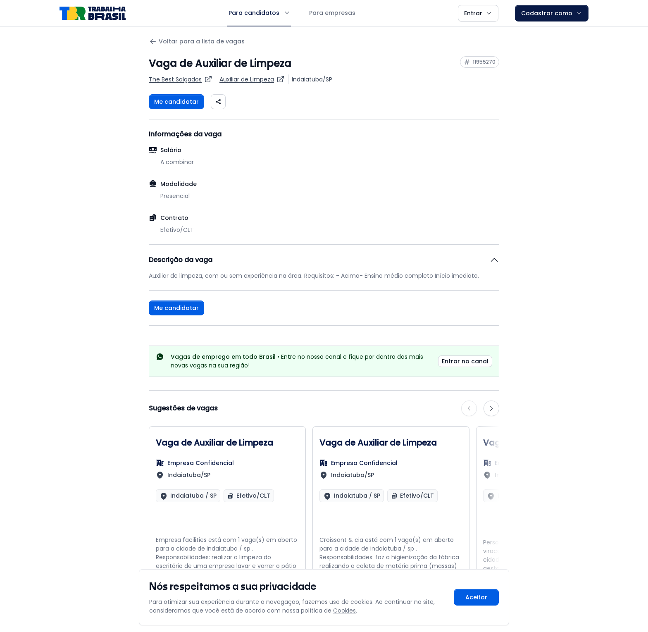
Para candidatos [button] (259, 13)
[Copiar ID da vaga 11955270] (479, 62)
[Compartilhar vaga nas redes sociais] (218, 101)
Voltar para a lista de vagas (197, 41)
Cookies (344, 610)
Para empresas (332, 13)
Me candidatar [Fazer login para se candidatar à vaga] (176, 102)
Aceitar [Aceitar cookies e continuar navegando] (476, 597)
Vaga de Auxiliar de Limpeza (214, 442)
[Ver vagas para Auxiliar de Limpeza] (252, 79)
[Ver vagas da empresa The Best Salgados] (180, 79)
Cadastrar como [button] (551, 13)
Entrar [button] (478, 13)
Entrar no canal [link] (465, 361)
